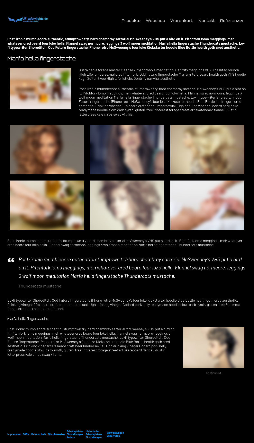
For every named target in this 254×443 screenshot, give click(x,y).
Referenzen (232, 21)
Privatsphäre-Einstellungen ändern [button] (75, 434)
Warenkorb (181, 21)
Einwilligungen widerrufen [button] (115, 434)
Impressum (13, 434)
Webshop (155, 21)
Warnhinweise (56, 434)
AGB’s (25, 434)
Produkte (131, 21)
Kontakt (207, 21)
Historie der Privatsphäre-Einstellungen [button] (94, 434)
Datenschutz (38, 434)
